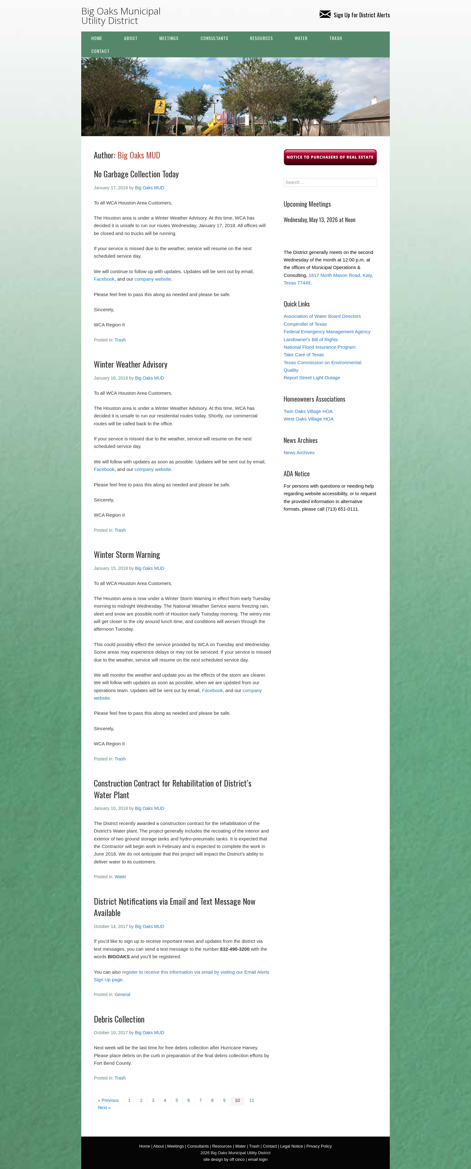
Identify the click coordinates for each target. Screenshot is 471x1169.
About (131, 38)
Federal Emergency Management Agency (327, 331)
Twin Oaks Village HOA (308, 411)
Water (301, 38)
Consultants (214, 38)
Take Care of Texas (304, 354)
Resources (261, 38)
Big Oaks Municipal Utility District (121, 15)
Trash (335, 38)
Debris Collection (119, 1019)
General (122, 994)
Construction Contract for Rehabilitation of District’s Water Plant (173, 788)
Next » (104, 1107)
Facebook (104, 279)
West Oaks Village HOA (309, 418)
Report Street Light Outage (312, 377)
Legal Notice (291, 1146)
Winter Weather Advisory (130, 364)
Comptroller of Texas (305, 324)
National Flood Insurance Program (319, 347)
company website (152, 279)
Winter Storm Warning (127, 554)
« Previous (108, 1100)
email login (258, 1159)
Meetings (169, 38)
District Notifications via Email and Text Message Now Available (174, 907)
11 (251, 1100)
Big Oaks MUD (138, 155)
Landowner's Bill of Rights (311, 339)
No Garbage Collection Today (136, 174)
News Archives (299, 452)
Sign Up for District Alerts (355, 15)
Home (96, 38)
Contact (100, 51)
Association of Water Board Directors (322, 316)
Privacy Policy (319, 1146)
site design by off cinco (224, 1159)
